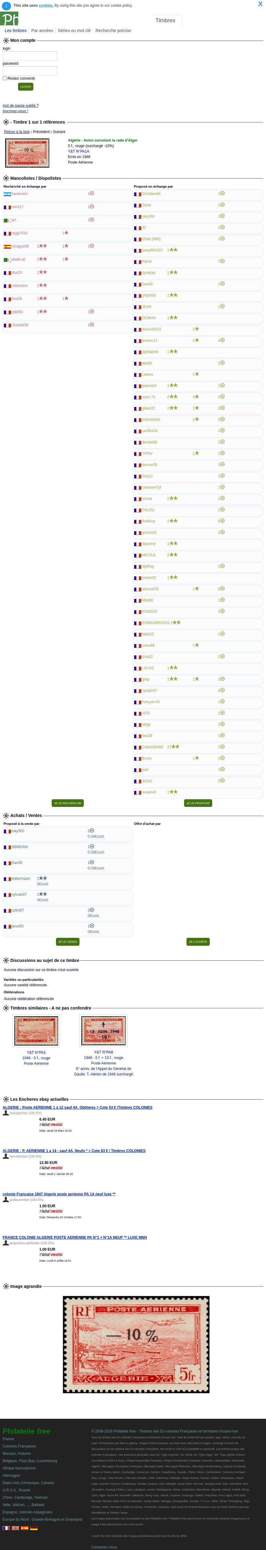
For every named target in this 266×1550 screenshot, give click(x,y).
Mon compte (250, 20)
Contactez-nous (104, 1547)
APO (146, 713)
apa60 (147, 363)
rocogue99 (20, 246)
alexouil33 (150, 589)
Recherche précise (113, 30)
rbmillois (148, 273)
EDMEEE (149, 611)
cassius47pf (151, 487)
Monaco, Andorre (17, 1453)
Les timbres (16, 30)
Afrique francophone (19, 1468)
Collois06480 (152, 747)
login (6, 48)
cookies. (46, 5)
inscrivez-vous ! (15, 111)
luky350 (148, 216)
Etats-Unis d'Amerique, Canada (28, 1483)
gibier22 (148, 408)
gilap (146, 679)
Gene (146, 205)
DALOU (148, 510)
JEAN (146, 307)
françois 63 (151, 702)
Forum (194, 20)
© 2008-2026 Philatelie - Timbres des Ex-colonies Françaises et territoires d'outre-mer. (165, 1431)
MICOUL (149, 555)
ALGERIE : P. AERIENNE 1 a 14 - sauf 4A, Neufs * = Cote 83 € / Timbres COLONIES (74, 1151)
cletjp (146, 724)
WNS (183, 1535)
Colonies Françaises (19, 1446)
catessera (20, 286)
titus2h (17, 272)
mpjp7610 (20, 233)
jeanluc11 (149, 340)
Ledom (147, 374)
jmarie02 (149, 578)
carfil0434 (150, 431)
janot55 (18, 926)
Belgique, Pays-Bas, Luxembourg (30, 1461)
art (14, 220)
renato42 (149, 792)
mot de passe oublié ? (21, 105)
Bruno (147, 758)
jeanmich (149, 386)
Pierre (147, 261)
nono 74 (148, 397)
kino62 (147, 657)
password (10, 63)
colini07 (18, 910)
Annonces (218, 20)
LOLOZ (148, 668)
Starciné (148, 544)
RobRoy (148, 521)
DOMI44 (149, 318)
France (8, 1439)
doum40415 (151, 329)
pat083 (17, 312)
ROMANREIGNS (156, 623)
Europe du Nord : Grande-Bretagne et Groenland (42, 1519)
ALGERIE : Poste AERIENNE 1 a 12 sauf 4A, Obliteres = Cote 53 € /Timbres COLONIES (78, 1107)
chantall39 (20, 325)
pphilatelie (150, 352)
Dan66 (147, 284)
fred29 (17, 299)
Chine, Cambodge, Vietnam (25, 1497)
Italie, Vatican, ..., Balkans (24, 1505)
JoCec (147, 781)
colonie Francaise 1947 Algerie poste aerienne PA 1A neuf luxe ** (59, 1194)
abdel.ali (18, 259)
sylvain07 (149, 690)
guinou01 (149, 532)
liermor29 (149, 465)
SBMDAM (20, 847)
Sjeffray (148, 566)
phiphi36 (149, 295)
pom (145, 770)
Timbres (165, 20)
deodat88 (149, 442)
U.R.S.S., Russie (16, 1490)
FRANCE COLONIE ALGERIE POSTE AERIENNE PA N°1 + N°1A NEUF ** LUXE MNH (75, 1237)
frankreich (20, 194)
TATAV (147, 453)
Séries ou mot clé (74, 30)
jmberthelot (151, 419)
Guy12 (147, 476)
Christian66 (151, 194)
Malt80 (147, 600)
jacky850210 (152, 250)
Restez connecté (21, 78)
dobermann (21, 878)
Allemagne (11, 1475)
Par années (42, 30)
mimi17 (18, 207)
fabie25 (148, 634)
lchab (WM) (151, 239)
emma (147, 499)
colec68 (148, 645)
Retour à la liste (17, 132)
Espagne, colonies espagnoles (28, 1512)
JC (144, 228)
